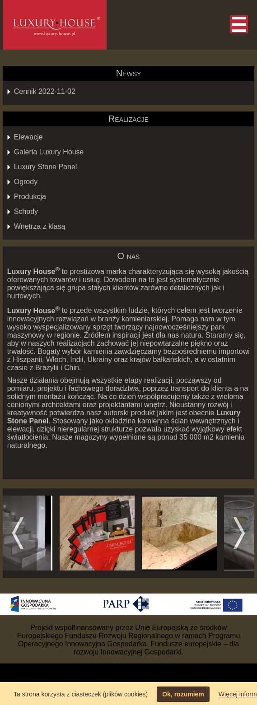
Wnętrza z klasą (39, 226)
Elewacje (28, 137)
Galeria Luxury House (49, 152)
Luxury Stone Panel (45, 167)
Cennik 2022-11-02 (44, 91)
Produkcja (30, 196)
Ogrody (25, 182)
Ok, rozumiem (183, 694)
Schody (26, 211)
